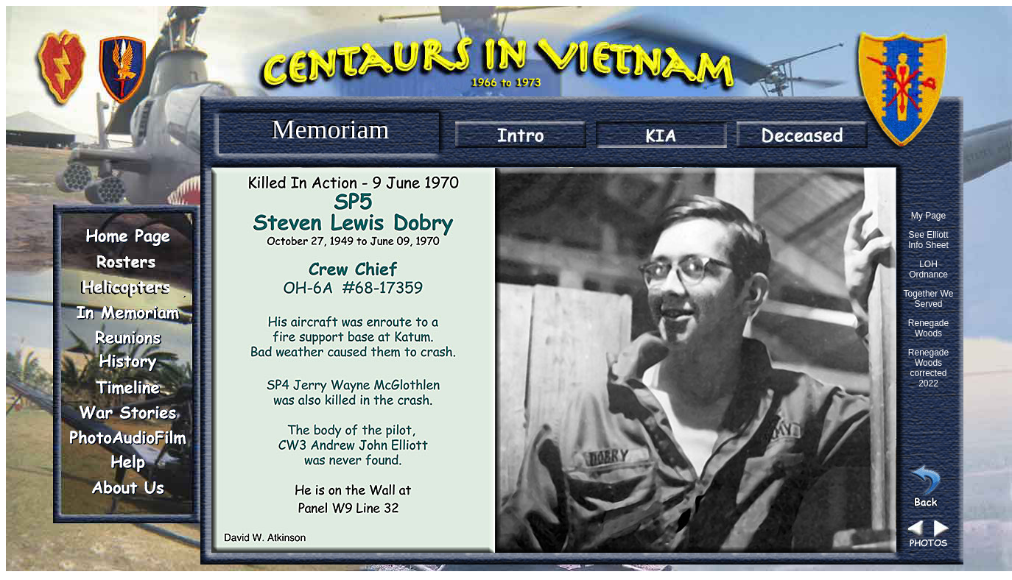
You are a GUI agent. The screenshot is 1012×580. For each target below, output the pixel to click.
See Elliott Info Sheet (928, 240)
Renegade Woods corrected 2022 (928, 368)
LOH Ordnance (928, 269)
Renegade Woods (928, 328)
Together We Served (929, 299)
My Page (928, 216)
